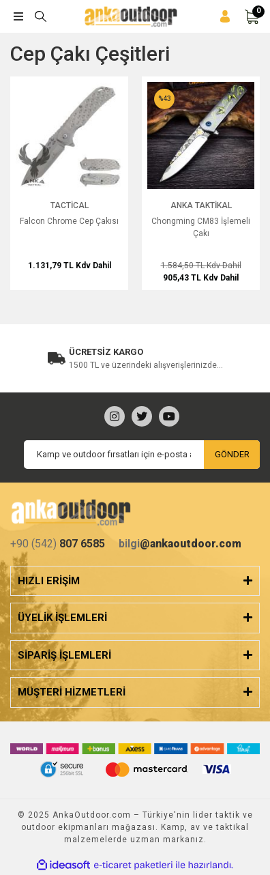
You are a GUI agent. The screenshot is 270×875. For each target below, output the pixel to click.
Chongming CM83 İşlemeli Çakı (200, 227)
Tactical (69, 205)
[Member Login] (225, 16)
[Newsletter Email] (142, 454)
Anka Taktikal (201, 205)
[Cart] (251, 17)
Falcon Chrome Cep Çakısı (69, 221)
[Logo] (131, 16)
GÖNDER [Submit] (232, 454)
